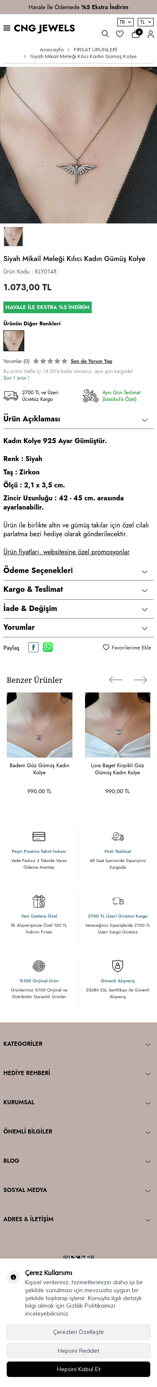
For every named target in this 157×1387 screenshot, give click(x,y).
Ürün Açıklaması (75, 418)
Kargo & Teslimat (75, 589)
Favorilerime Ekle (127, 648)
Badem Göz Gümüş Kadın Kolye (39, 769)
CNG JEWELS (44, 28)
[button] (116, 680)
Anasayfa (52, 49)
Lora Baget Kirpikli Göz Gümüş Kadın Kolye (117, 769)
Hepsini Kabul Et (78, 1369)
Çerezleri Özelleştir (78, 1332)
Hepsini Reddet (78, 1350)
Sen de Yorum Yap (91, 361)
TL (145, 22)
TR (125, 22)
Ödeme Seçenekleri (75, 570)
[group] (78, 145)
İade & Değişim (75, 608)
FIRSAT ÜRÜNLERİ (95, 49)
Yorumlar (75, 627)
